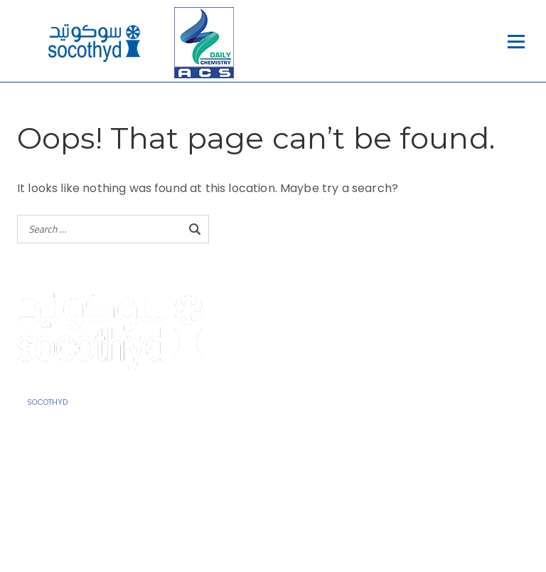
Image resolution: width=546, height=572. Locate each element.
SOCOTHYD (47, 402)
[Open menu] (516, 42)
